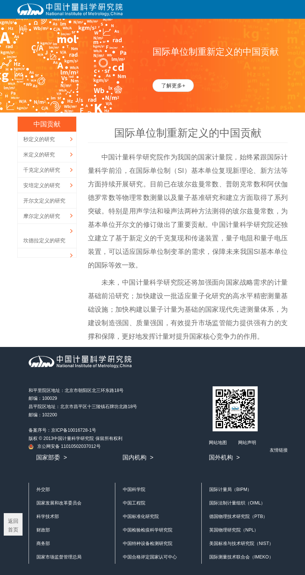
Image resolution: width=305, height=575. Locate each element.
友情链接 (279, 450)
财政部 (43, 530)
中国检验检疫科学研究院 (147, 530)
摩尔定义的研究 (41, 216)
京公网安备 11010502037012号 (65, 446)
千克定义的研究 (41, 170)
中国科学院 (134, 489)
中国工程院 (134, 503)
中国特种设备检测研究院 (147, 543)
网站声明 (247, 442)
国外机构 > (224, 457)
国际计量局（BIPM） (230, 489)
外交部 (43, 489)
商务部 (43, 543)
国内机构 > (137, 457)
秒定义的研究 (39, 139)
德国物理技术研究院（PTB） (238, 516)
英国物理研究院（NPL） (233, 530)
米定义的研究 (39, 155)
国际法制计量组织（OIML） (237, 503)
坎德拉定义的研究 (44, 240)
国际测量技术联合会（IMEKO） (241, 557)
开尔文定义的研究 (44, 201)
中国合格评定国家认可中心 (150, 557)
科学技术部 (47, 516)
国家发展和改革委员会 (59, 503)
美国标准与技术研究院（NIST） (241, 543)
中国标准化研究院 (141, 516)
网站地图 (218, 442)
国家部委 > (51, 457)
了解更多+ (173, 86)
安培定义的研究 (41, 185)
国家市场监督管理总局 (59, 557)
